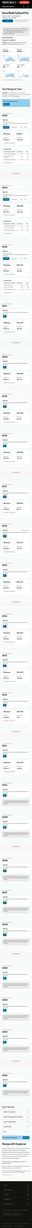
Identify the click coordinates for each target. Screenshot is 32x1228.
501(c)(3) (13, 40)
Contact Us (6, 104)
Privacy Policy (25, 1223)
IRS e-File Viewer (17, 1170)
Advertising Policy (7, 1226)
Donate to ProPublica (24, 2)
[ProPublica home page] (12, 1214)
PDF (21, 127)
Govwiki (23, 1172)
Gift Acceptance (18, 1226)
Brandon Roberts (6, 1163)
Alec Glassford (16, 1161)
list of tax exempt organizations (15, 30)
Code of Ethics (6, 1223)
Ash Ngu (22, 1161)
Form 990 (4, 92)
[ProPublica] (9, 2)
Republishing (15, 1223)
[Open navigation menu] (17, 2)
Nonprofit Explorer (8, 6)
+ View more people (7, 162)
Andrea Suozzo (7, 1161)
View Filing (6, 127)
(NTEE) (21, 44)
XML (25, 127)
